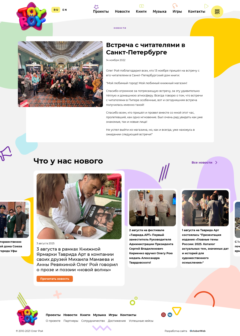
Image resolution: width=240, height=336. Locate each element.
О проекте (53, 321)
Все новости (202, 162)
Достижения (117, 321)
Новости (122, 11)
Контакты (196, 11)
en (64, 9)
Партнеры (71, 321)
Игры (177, 11)
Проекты (101, 11)
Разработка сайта (185, 331)
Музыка (160, 11)
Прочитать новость (54, 279)
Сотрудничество (93, 321)
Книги (141, 11)
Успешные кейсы (141, 321)
